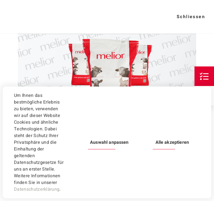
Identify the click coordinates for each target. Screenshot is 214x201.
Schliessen (191, 16)
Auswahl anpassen (109, 142)
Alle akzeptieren (172, 142)
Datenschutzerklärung (36, 189)
